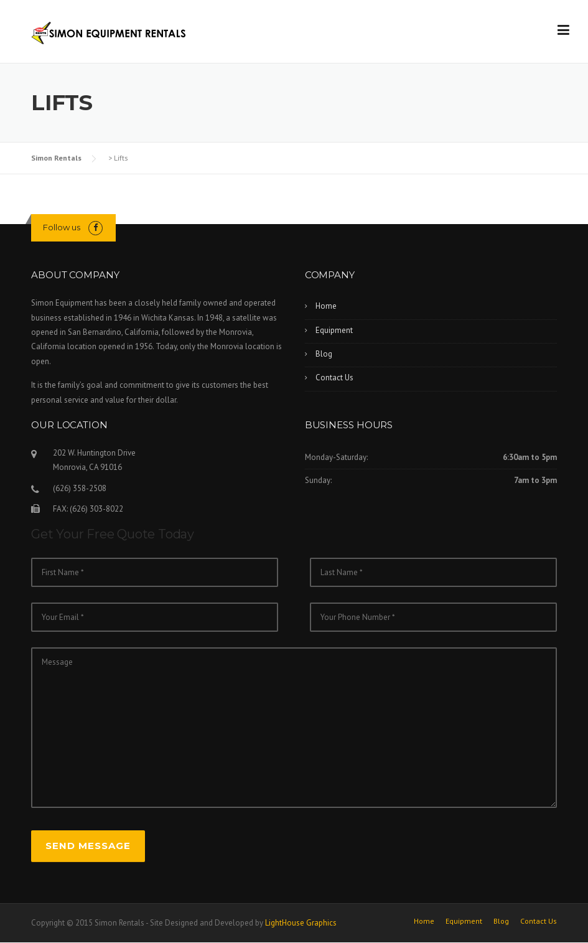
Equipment (334, 330)
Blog (323, 354)
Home (326, 306)
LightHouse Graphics (301, 922)
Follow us (61, 227)
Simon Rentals (56, 157)
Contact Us (334, 377)
